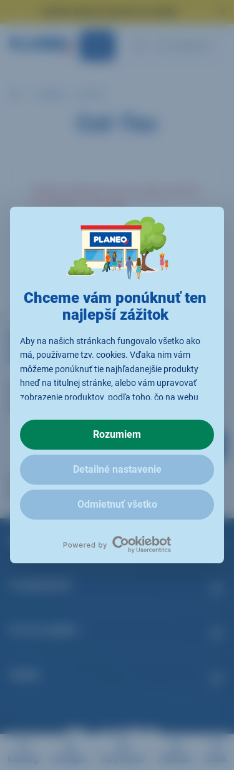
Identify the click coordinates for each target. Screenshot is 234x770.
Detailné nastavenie (117, 469)
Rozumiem (117, 434)
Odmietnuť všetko (117, 504)
